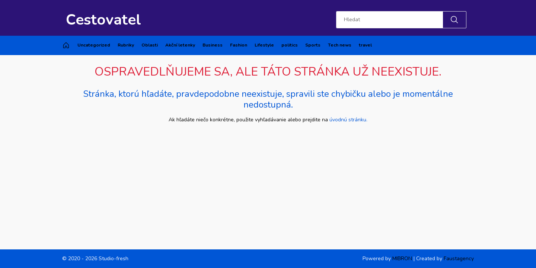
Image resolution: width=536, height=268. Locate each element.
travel (365, 45)
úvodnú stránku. (348, 119)
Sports (312, 45)
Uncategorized (93, 45)
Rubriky (126, 45)
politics (289, 45)
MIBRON (402, 258)
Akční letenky (180, 45)
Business (212, 45)
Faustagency (459, 258)
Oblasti (149, 45)
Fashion (238, 45)
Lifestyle (264, 45)
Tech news (339, 45)
